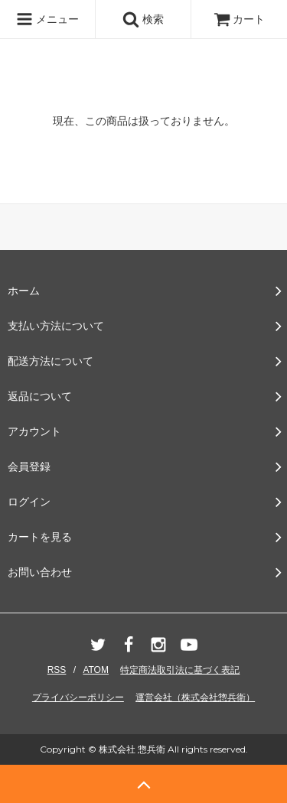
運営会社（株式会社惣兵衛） (195, 697)
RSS (57, 670)
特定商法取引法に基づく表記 (180, 670)
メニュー (47, 19)
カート (240, 19)
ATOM (96, 670)
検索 (143, 19)
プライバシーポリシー (78, 697)
